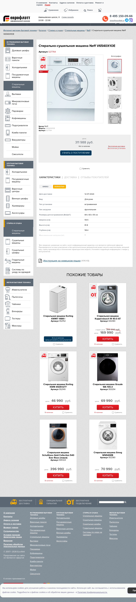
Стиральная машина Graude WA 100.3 (108, 385)
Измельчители (19, 289)
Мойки (15, 147)
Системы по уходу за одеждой (21, 271)
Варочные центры (17, 190)
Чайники (16, 304)
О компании (41, 3)
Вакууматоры (18, 139)
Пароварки (17, 111)
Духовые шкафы (20, 50)
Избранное (73, 10)
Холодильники (19, 67)
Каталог (42, 30)
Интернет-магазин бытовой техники (20, 30)
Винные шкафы (20, 198)
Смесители (17, 154)
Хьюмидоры (18, 205)
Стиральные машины (75, 30)
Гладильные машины (18, 261)
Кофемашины (19, 118)
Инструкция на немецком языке (62, 260)
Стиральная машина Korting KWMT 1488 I (58, 317)
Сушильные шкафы (18, 251)
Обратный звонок (105, 19)
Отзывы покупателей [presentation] (95, 177)
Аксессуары (18, 213)
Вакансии (8, 540)
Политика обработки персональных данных (14, 545)
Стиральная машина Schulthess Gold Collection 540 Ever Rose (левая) (58, 455)
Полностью (59, 187)
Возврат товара (11, 527)
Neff (88, 30)
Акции (47, 5)
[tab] (50, 177)
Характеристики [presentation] (49, 177)
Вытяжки (16, 94)
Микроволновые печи (20, 102)
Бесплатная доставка (116, 146)
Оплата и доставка (85, 3)
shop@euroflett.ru (117, 20)
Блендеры (17, 311)
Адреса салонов (67, 3)
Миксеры (16, 325)
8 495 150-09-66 (121, 16)
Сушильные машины (18, 241)
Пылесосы (17, 297)
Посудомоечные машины (20, 76)
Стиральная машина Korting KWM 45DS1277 (58, 385)
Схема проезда (68, 17)
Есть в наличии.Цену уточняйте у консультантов (58, 339)
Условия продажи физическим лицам (13, 536)
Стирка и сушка (55, 30)
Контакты (53, 3)
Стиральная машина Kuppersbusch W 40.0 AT (108, 317)
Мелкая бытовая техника (19, 282)
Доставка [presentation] (70, 177)
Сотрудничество (11, 531)
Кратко (45, 187)
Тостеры (16, 318)
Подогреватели (20, 125)
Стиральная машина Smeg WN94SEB (108, 453)
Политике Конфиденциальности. (92, 592)
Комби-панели (19, 132)
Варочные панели (17, 59)
